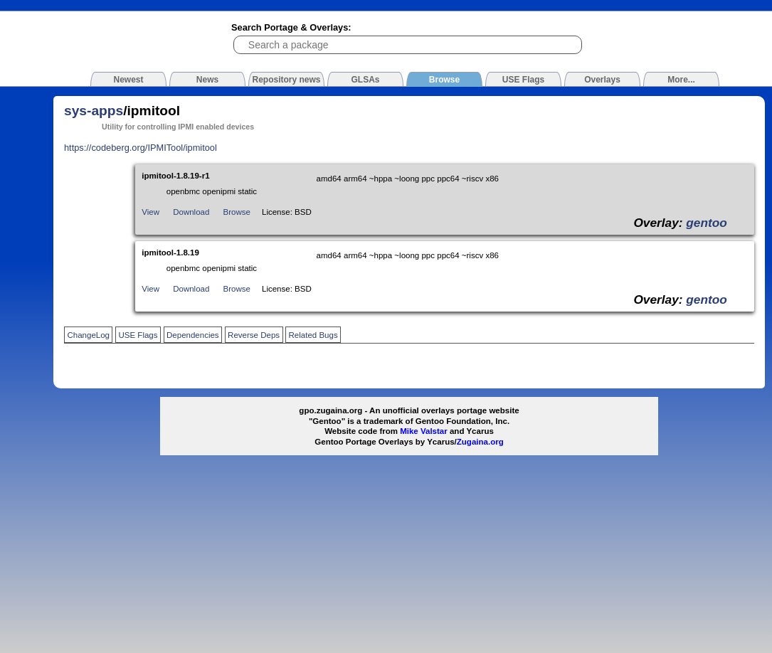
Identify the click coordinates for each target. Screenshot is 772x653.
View (150, 212)
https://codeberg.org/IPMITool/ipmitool (140, 147)
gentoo (706, 223)
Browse (236, 212)
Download (191, 212)
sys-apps (93, 110)
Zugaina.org (480, 441)
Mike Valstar (424, 431)
